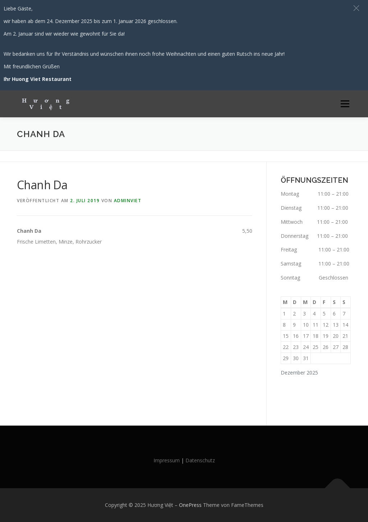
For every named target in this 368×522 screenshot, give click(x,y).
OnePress (190, 504)
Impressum (166, 460)
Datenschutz (200, 460)
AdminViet (128, 201)
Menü (345, 103)
